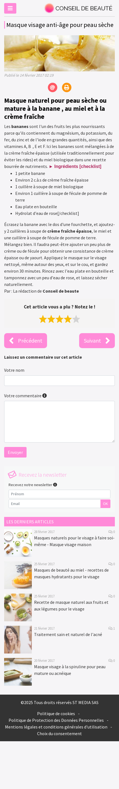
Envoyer (15, 452)
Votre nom (14, 370)
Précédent (25, 341)
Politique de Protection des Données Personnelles (56, 720)
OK (105, 503)
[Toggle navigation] (10, 8)
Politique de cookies (56, 713)
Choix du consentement (59, 733)
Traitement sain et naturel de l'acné (68, 634)
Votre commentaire (25, 395)
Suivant (97, 341)
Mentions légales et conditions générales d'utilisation (56, 727)
